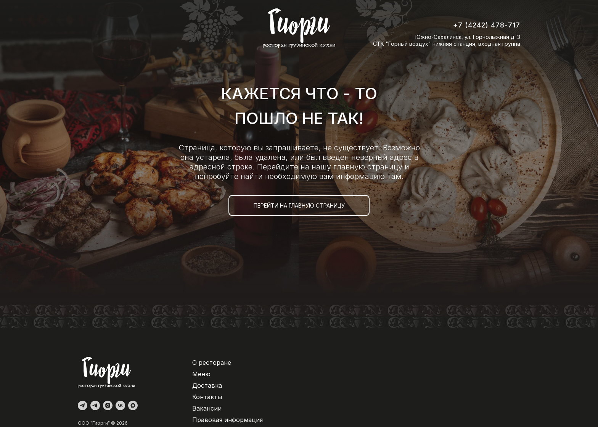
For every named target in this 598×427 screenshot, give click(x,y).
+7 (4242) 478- (480, 25)
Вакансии (207, 408)
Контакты (207, 397)
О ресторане (211, 362)
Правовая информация (227, 420)
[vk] (120, 405)
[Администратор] (82, 405)
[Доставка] (95, 405)
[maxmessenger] (133, 405)
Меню (201, 374)
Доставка (207, 385)
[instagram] (108, 405)
